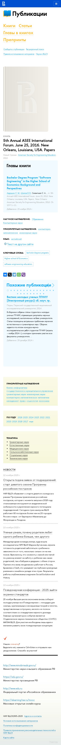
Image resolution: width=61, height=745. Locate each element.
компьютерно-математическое (22, 397)
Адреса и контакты (33, 716)
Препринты (14, 40)
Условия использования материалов (20, 720)
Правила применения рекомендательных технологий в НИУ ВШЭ (29, 731)
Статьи (25, 26)
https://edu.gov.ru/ (13, 676)
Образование (37, 219)
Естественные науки (19, 445)
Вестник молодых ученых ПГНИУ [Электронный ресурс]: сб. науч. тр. (28, 298)
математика (43, 397)
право (23, 400)
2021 (47, 417)
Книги (9, 26)
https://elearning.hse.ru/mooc (19, 700)
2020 (9, 421)
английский (16, 239)
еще (31, 421)
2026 (20, 417)
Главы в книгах (18, 33)
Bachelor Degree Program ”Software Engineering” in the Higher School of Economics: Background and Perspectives (29, 183)
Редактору (53, 742)
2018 (20, 421)
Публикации (29, 13)
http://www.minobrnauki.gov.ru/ (19, 665)
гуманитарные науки (16, 394)
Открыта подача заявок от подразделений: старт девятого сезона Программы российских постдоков (29, 484)
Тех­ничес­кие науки (19, 458)
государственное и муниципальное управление (30, 390)
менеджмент (13, 400)
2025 (25, 417)
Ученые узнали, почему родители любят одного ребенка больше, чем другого (27, 534)
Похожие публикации (29, 285)
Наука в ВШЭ (41, 54)
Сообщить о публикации (13, 49)
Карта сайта (8, 737)
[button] (7, 290)
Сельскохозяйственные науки (24, 451)
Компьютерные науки (13, 223)
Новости (9, 469)
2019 (14, 421)
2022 (42, 417)
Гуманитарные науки (19, 441)
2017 (25, 421)
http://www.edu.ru (12, 688)
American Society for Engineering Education (37, 155)
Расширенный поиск (35, 49)
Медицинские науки (19, 448)
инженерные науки (36, 394)
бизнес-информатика (17, 387)
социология (32, 400)
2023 (36, 417)
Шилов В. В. (26, 193)
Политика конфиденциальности (18, 725)
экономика (44, 400)
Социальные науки (19, 455)
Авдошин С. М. (13, 193)
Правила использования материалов (18, 54)
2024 (31, 417)
